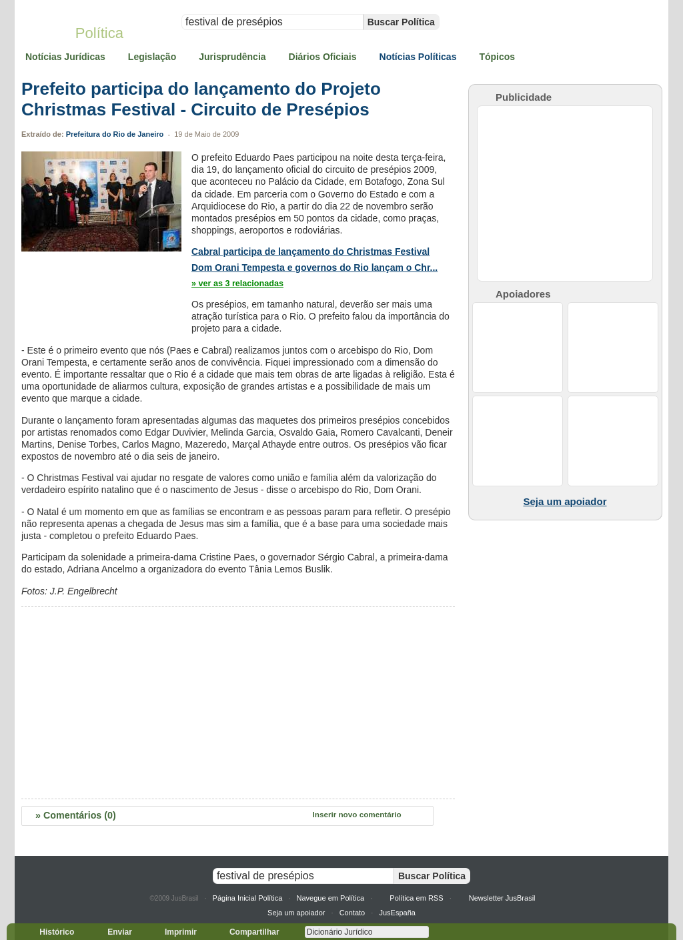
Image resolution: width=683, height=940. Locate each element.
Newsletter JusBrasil (502, 898)
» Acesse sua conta (630, 5)
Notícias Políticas (418, 56)
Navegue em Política (331, 898)
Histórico (51, 932)
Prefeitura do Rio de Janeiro (115, 134)
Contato (352, 913)
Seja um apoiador (296, 913)
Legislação (152, 56)
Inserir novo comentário (357, 814)
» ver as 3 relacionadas (237, 283)
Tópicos (497, 56)
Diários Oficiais (323, 56)
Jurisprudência (232, 56)
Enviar (113, 932)
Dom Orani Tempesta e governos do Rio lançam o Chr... (314, 267)
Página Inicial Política (248, 898)
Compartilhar (248, 932)
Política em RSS (416, 898)
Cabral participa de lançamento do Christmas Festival (310, 251)
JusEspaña (397, 913)
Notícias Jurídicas (65, 56)
